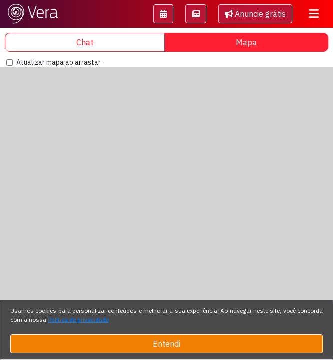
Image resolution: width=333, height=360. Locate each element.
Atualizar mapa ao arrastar (58, 62)
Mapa (246, 43)
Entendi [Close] (166, 344)
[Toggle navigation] (313, 14)
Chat (84, 43)
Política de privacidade (78, 320)
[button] (163, 14)
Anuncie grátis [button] (255, 14)
